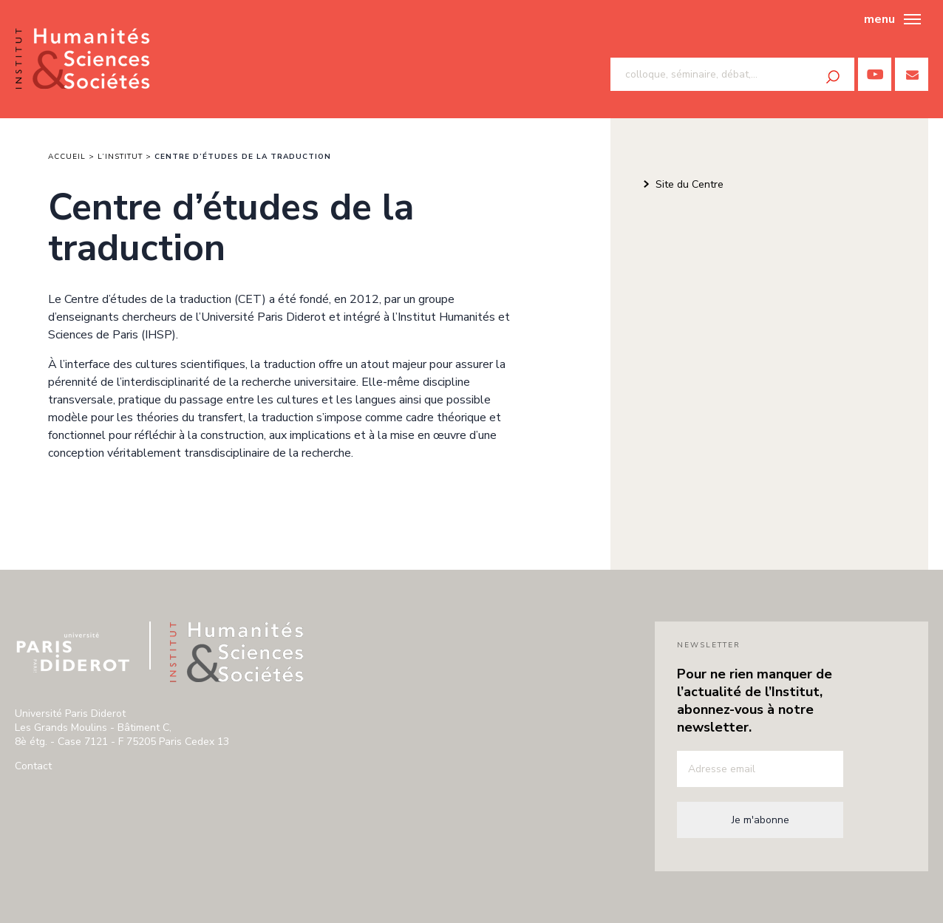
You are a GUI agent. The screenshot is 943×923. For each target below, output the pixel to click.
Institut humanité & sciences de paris (82, 59)
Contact (33, 766)
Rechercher (833, 77)
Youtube (874, 74)
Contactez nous (911, 74)
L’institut (120, 156)
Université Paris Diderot (73, 652)
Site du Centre (690, 184)
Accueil (67, 156)
